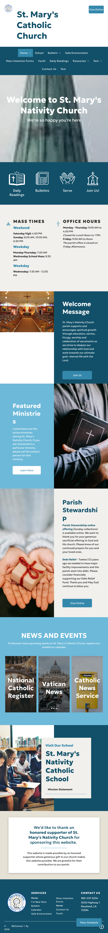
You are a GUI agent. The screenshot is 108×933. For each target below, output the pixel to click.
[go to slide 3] (56, 708)
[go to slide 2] (54, 708)
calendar (60, 647)
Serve (67, 197)
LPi (12, 929)
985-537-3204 (89, 898)
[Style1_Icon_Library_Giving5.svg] (67, 192)
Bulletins (42, 197)
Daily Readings (16, 199)
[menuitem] (25, 53)
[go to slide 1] (51, 708)
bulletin (46, 647)
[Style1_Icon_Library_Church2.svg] (92, 192)
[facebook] (101, 927)
